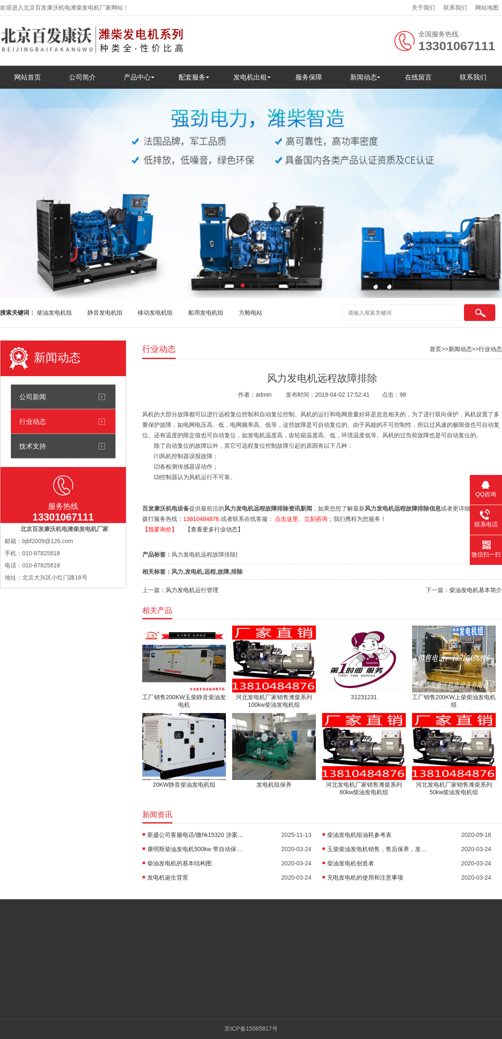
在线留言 (418, 77)
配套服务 (192, 77)
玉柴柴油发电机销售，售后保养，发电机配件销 (377, 849)
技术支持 (32, 446)
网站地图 (487, 7)
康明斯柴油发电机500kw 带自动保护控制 (197, 849)
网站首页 (27, 77)
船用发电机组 (205, 312)
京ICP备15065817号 (251, 1028)
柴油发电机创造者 (350, 863)
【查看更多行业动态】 (214, 529)
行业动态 (32, 421)
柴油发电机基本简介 (475, 590)
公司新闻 (32, 396)
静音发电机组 (105, 312)
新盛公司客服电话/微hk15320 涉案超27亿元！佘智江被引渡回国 (197, 834)
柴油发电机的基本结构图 (179, 863)
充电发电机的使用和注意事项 (365, 877)
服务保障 (308, 77)
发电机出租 (250, 77)
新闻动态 (363, 77)
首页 (435, 349)
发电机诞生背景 (167, 877)
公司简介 (82, 77)
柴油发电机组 (54, 312)
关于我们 (423, 7)
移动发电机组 (155, 312)
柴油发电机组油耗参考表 (359, 834)
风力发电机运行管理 (192, 590)
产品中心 (137, 77)
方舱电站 (250, 312)
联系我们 (455, 7)
